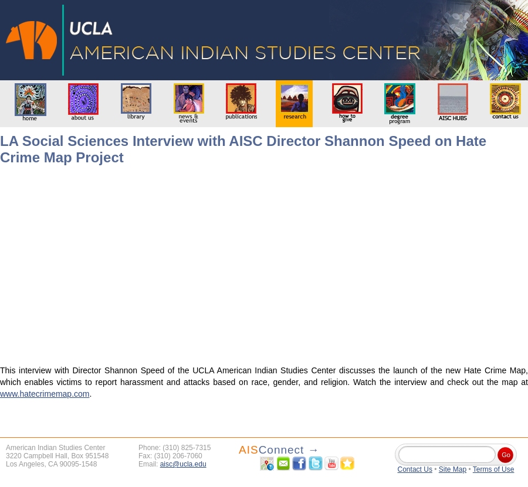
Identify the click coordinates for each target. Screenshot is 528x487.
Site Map (452, 469)
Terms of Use (494, 469)
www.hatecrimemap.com (45, 394)
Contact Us (415, 469)
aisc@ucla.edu (183, 464)
